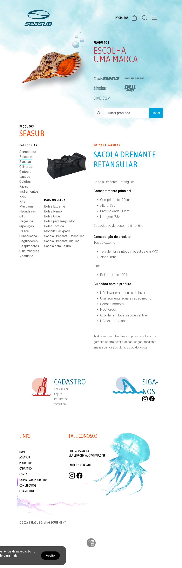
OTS (22, 216)
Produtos (121, 17)
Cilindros (25, 167)
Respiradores (29, 246)
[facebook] (152, 399)
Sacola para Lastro (57, 246)
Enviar (155, 113)
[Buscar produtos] (126, 113)
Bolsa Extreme (54, 206)
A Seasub (24, 457)
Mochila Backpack (57, 231)
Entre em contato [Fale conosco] (80, 465)
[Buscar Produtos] (146, 18)
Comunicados (27, 485)
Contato (25, 474)
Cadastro (25, 468)
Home (22, 451)
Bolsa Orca (52, 216)
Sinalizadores (29, 251)
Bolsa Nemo (53, 211)
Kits (22, 201)
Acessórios (27, 152)
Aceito (50, 555)
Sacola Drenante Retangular (64, 236)
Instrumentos (29, 191)
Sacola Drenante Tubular (61, 241)
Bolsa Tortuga (54, 226)
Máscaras (26, 206)
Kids (22, 196)
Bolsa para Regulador (59, 221)
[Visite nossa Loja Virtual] (137, 19)
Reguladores (28, 241)
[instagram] (145, 399)
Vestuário (26, 256)
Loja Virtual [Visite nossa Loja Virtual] (26, 491)
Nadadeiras (27, 211)
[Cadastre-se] (54, 391)
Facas (23, 187)
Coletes (25, 182)
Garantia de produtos (33, 480)
